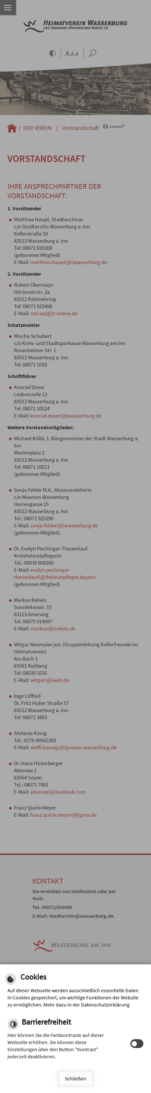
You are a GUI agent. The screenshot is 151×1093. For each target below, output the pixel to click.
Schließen (75, 1078)
